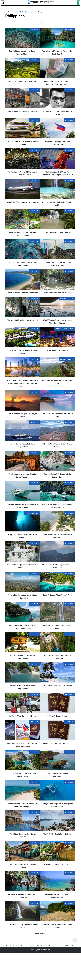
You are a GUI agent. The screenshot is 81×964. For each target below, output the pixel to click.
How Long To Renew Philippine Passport (57, 743)
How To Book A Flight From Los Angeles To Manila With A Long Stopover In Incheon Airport (22, 383)
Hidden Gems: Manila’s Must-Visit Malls (22, 111)
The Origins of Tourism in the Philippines (22, 81)
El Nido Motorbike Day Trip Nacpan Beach (22, 293)
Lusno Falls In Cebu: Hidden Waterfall (57, 232)
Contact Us (52, 946)
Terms (23, 946)
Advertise (60, 946)
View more (40, 933)
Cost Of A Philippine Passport (57, 716)
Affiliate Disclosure (41, 946)
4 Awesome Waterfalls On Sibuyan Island (57, 293)
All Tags (72, 946)
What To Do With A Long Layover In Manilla (22, 202)
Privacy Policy (31, 946)
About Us (8, 946)
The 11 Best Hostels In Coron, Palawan (57, 834)
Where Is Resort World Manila (57, 350)
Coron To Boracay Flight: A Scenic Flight (57, 595)
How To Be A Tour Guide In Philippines (23, 716)
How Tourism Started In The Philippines (57, 686)
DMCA (67, 946)
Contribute (16, 946)
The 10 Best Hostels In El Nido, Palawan (57, 864)
